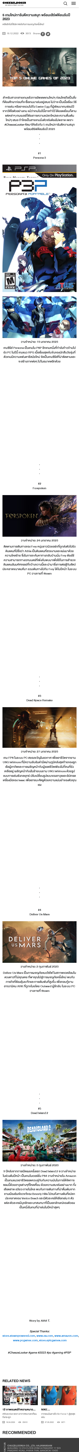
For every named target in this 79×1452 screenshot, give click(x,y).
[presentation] (5, 1394)
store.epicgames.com (53, 1340)
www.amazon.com (66, 1335)
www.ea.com (44, 1335)
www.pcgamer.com (25, 1340)
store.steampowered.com (18, 1335)
